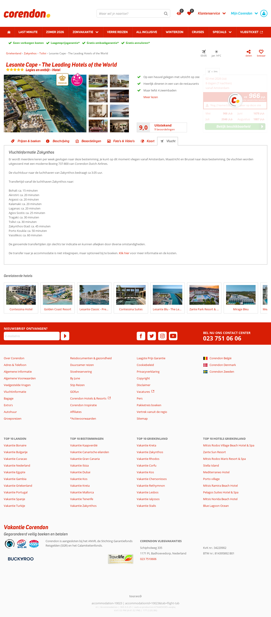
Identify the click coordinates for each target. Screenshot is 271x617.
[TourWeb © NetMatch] (135, 596)
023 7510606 (148, 559)
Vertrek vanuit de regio (152, 412)
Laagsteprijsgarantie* (65, 43)
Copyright (143, 378)
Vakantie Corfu (146, 465)
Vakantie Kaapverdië (83, 445)
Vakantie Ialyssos (148, 499)
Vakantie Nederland (17, 465)
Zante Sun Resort (214, 452)
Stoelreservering (81, 372)
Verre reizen (117, 32)
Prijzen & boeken (29, 141)
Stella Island (211, 465)
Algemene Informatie (18, 372)
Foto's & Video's (124, 141)
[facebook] (141, 336)
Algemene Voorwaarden (20, 378)
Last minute (28, 32)
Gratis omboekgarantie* (103, 43)
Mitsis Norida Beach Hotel (220, 499)
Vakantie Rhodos (148, 459)
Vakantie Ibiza (79, 465)
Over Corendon (14, 358)
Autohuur (10, 412)
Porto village (211, 479)
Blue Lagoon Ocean (216, 506)
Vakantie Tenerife (81, 499)
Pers (140, 398)
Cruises (198, 32)
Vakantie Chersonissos (152, 479)
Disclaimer (143, 385)
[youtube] (173, 336)
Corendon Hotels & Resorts (88, 398)
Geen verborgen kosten (28, 43)
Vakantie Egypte (14, 472)
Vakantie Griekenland (18, 486)
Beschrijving (61, 141)
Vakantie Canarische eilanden (89, 452)
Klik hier (124, 253)
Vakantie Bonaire (15, 445)
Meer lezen (150, 97)
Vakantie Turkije (14, 506)
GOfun (74, 392)
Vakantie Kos (78, 479)
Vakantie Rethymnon (151, 486)
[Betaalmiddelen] (20, 559)
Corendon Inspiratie (83, 405)
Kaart (150, 141)
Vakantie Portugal (15, 492)
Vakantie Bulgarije (15, 452)
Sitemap (142, 418)
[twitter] (151, 336)
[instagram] (162, 336)
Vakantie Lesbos (147, 492)
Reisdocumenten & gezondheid (91, 358)
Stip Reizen (77, 385)
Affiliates (76, 412)
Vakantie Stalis (146, 506)
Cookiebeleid (145, 365)
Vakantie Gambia (15, 479)
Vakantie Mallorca (82, 492)
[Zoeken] (166, 13)
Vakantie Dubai (80, 472)
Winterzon (174, 32)
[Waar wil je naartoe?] (133, 13)
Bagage (8, 398)
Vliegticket (249, 32)
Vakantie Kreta (80, 486)
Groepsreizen (12, 418)
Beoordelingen (91, 141)
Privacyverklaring (148, 372)
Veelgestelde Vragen (17, 385)
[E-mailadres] (32, 336)
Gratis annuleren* (138, 43)
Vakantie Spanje (14, 499)
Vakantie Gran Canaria (85, 459)
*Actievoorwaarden (83, 418)
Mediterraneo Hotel (216, 472)
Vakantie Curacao (15, 459)
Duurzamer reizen (82, 365)
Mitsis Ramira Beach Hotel (220, 486)
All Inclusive (146, 32)
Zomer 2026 (55, 32)
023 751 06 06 (222, 338)
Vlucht (170, 141)
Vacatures (143, 392)
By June (75, 378)
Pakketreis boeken (149, 405)
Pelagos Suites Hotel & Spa (220, 492)
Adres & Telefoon (15, 365)
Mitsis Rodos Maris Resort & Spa (224, 459)
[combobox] (133, 13)
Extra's (8, 405)
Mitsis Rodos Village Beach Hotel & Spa (228, 445)
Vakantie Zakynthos (83, 506)
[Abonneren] (65, 336)
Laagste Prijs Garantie (151, 358)
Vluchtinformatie (15, 392)
